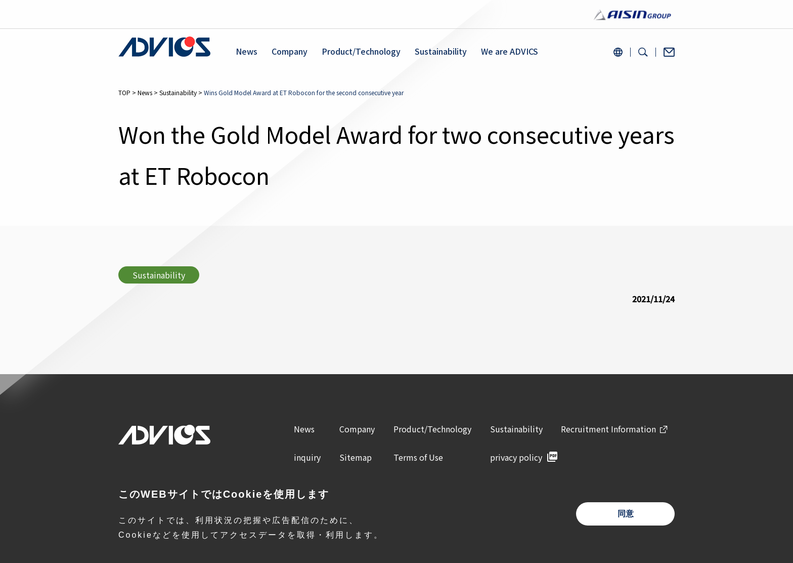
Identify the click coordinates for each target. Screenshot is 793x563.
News (246, 51)
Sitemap (355, 457)
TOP (124, 92)
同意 (626, 513)
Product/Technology (361, 51)
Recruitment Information (608, 429)
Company (289, 51)
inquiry (307, 457)
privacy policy (516, 457)
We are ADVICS (509, 51)
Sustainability (441, 51)
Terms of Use (418, 457)
